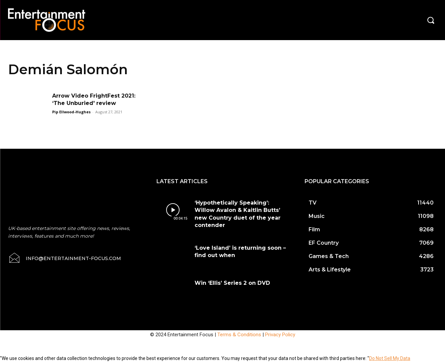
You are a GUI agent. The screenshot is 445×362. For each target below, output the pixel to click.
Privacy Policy (280, 335)
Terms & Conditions (239, 335)
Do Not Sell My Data (389, 358)
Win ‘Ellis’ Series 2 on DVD (232, 283)
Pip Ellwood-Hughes (71, 111)
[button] (430, 20)
